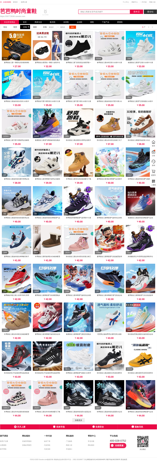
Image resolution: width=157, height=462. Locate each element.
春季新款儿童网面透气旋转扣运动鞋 (109, 218)
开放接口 (69, 449)
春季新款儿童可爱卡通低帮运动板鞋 (16, 140)
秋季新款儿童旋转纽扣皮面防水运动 (109, 412)
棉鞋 (92, 22)
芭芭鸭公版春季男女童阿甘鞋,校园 (109, 334)
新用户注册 (4, 441)
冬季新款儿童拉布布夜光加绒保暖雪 (16, 334)
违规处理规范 (26, 445)
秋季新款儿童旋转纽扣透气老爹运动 (140, 179)
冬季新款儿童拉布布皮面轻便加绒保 (16, 412)
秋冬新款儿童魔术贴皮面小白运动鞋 (140, 140)
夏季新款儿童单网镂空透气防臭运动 (109, 295)
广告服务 (69, 441)
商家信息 (38, 22)
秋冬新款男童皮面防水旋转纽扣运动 (140, 334)
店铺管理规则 (26, 441)
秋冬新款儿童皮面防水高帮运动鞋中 (78, 140)
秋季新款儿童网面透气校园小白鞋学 (78, 373)
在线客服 (117, 445)
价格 (25, 27)
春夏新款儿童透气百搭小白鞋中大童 (140, 62)
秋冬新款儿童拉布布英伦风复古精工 (78, 256)
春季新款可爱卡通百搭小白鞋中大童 (47, 101)
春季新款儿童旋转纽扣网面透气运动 (140, 412)
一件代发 (143, 2)
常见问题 (91, 441)
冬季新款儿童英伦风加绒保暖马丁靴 (78, 179)
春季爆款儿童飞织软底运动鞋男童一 (78, 62)
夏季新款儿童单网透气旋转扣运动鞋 (78, 295)
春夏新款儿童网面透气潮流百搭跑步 (78, 334)
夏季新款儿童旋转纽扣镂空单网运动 (16, 179)
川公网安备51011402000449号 (95, 459)
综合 (5, 27)
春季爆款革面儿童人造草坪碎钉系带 (16, 295)
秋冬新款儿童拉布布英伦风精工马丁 (109, 140)
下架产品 (105, 22)
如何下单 (47, 441)
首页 (25, 22)
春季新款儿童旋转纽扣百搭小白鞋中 (16, 101)
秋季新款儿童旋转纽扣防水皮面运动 (78, 412)
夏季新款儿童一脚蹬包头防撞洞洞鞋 (16, 62)
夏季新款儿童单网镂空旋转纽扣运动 (47, 334)
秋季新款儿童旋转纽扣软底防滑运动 (16, 218)
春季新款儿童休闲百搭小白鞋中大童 (109, 62)
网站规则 (91, 445)
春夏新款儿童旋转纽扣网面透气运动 (140, 218)
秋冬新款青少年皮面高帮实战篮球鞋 (47, 373)
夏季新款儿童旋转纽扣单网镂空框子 (16, 256)
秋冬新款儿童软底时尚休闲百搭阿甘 (140, 373)
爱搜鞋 (120, 22)
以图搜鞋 (3, 445)
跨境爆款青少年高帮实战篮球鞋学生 (140, 256)
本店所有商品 (9, 22)
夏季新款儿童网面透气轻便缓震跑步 (47, 295)
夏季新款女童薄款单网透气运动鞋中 (109, 179)
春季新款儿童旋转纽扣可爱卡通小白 (109, 101)
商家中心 (135, 2)
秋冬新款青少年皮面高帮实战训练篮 (16, 373)
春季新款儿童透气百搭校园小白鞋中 (140, 101)
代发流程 (47, 449)
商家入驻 (152, 2)
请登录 (15, 2)
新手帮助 (3, 449)
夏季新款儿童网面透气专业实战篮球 (140, 295)
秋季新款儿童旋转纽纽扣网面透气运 (47, 218)
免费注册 (24, 2)
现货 (15, 27)
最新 (35, 27)
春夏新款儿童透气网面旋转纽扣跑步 (47, 140)
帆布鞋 (52, 22)
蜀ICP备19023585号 (113, 459)
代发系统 (47, 445)
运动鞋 (79, 22)
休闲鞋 (66, 22)
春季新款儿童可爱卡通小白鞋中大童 (78, 101)
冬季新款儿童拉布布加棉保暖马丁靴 (47, 412)
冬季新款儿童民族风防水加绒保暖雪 (47, 256)
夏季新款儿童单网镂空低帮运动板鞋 (47, 179)
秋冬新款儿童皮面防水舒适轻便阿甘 (109, 373)
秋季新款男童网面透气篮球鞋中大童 (78, 218)
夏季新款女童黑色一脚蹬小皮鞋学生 (47, 62)
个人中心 (126, 2)
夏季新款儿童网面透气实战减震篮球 (109, 256)
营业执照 (124, 459)
